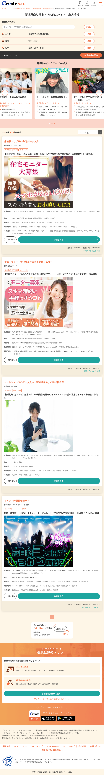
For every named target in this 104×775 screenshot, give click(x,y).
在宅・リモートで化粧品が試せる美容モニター (28, 262)
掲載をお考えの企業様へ (52, 750)
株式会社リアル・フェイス (14, 145)
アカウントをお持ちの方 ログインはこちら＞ (52, 699)
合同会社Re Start (10, 386)
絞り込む (89, 27)
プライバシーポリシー (55, 746)
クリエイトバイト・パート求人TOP (13, 8)
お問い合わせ (95, 746)
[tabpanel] (52, 93)
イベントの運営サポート (16, 500)
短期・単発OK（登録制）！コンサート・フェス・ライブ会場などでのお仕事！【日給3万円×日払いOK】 (52, 513)
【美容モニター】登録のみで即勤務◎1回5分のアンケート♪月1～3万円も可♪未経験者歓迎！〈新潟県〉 (51, 274)
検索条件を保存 (91, 55)
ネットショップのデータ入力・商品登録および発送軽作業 (34, 382)
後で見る (10, 240)
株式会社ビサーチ (10, 266)
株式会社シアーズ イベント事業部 (16, 505)
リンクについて (20, 746)
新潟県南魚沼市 (48, 8)
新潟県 (28, 8)
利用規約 (6, 746)
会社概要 (82, 746)
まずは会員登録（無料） (52, 694)
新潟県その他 (37, 8)
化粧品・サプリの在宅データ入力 (21, 141)
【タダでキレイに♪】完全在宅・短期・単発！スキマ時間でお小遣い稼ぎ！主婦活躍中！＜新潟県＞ (49, 154)
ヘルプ (72, 746)
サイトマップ (37, 746)
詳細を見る (58, 240)
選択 (89, 34)
